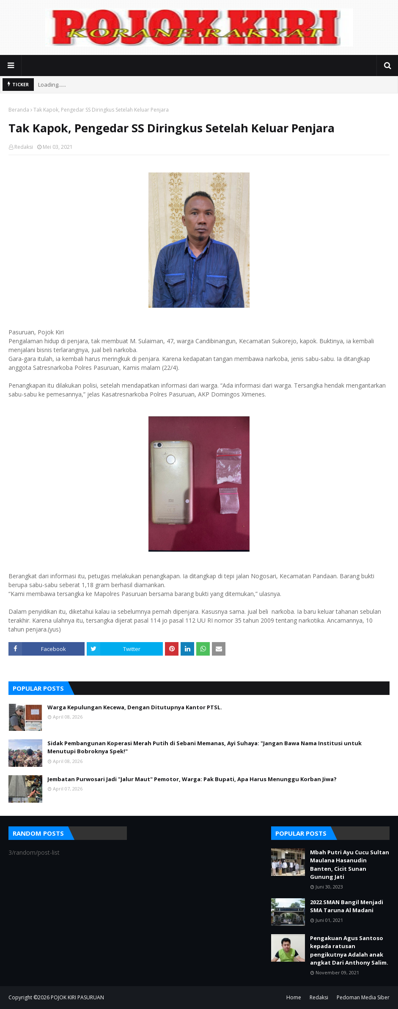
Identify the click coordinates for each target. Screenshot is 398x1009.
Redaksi (23, 146)
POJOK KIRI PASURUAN (77, 997)
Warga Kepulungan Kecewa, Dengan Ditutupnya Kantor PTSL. (134, 707)
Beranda (18, 109)
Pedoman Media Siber (363, 997)
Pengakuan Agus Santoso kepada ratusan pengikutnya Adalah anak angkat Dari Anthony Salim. (349, 950)
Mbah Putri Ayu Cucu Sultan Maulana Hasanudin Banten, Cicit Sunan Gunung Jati (349, 864)
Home (293, 997)
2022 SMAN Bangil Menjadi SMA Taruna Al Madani (346, 906)
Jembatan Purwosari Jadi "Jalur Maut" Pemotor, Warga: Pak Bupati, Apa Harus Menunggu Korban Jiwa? (192, 779)
